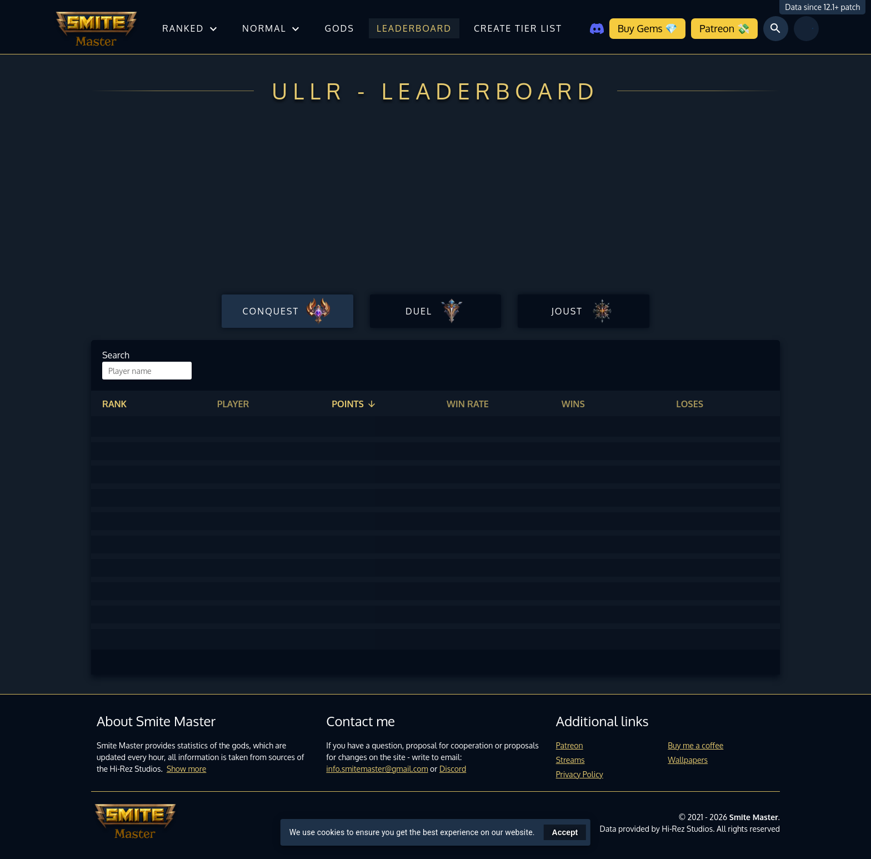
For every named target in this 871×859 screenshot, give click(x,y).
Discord (452, 768)
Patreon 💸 (724, 28)
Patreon (569, 745)
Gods (339, 28)
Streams (570, 760)
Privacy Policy (579, 774)
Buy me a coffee (695, 745)
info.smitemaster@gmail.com (377, 768)
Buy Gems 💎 (647, 28)
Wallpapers (688, 760)
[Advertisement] (435, 207)
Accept (565, 832)
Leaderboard (414, 28)
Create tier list (518, 28)
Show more (187, 768)
